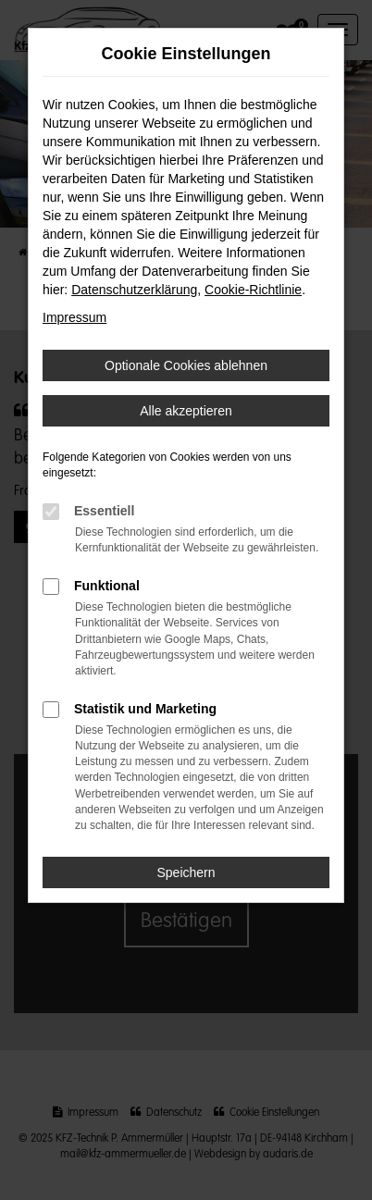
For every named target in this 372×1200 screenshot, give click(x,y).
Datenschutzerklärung (134, 289)
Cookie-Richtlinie (253, 289)
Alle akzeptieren (186, 410)
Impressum (74, 317)
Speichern (185, 872)
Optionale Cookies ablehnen (186, 365)
